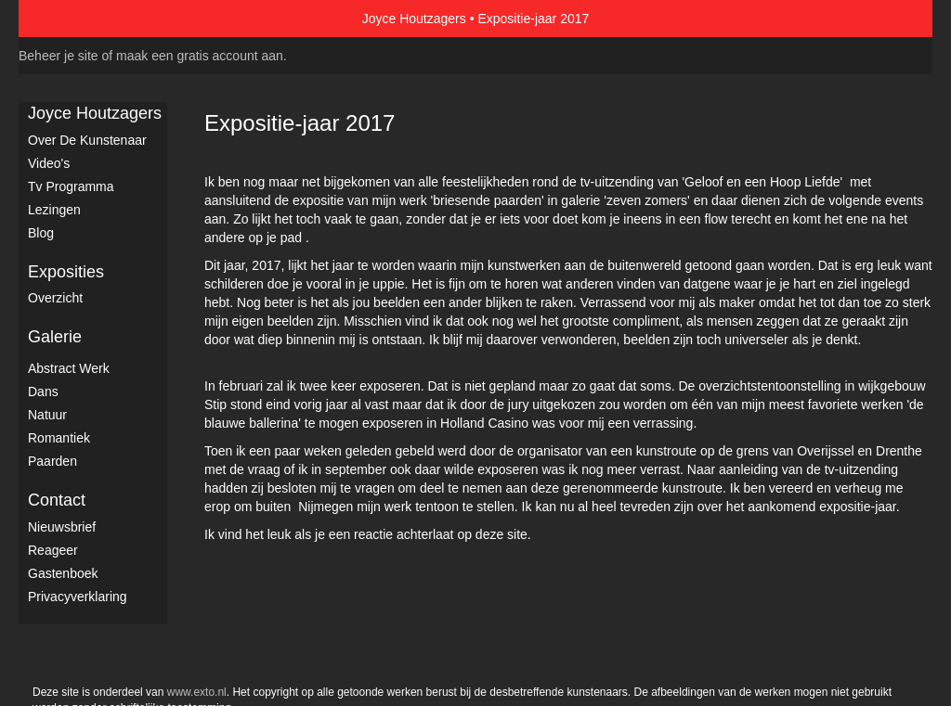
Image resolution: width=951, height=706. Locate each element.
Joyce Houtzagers (414, 18)
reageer (53, 550)
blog (41, 232)
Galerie (55, 336)
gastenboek (63, 573)
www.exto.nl (197, 692)
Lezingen (54, 209)
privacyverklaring (77, 596)
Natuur (47, 414)
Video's (49, 163)
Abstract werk (69, 368)
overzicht (55, 297)
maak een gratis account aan (199, 55)
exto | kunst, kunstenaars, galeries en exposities (71, 18)
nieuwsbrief (62, 527)
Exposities (66, 272)
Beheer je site (58, 55)
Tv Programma (71, 186)
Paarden (52, 461)
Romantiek (59, 437)
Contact (56, 500)
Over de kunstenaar (87, 140)
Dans (43, 391)
